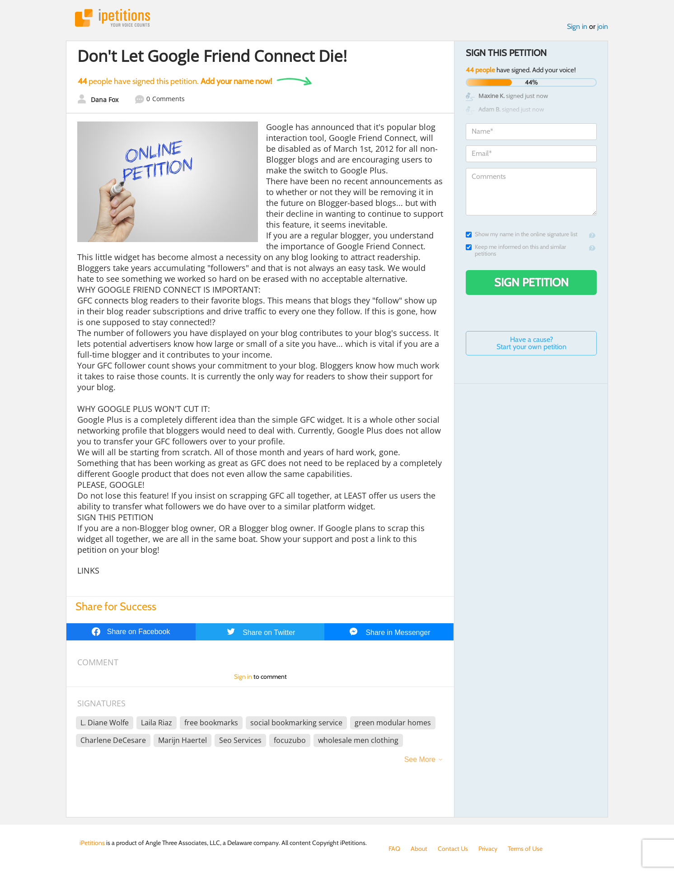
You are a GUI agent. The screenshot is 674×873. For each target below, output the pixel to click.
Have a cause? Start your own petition (531, 343)
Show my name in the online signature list (521, 234)
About (419, 849)
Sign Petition (531, 282)
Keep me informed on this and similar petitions (516, 250)
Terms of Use (525, 849)
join (602, 26)
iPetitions (112, 18)
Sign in (577, 26)
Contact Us (453, 849)
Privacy (487, 849)
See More (419, 759)
